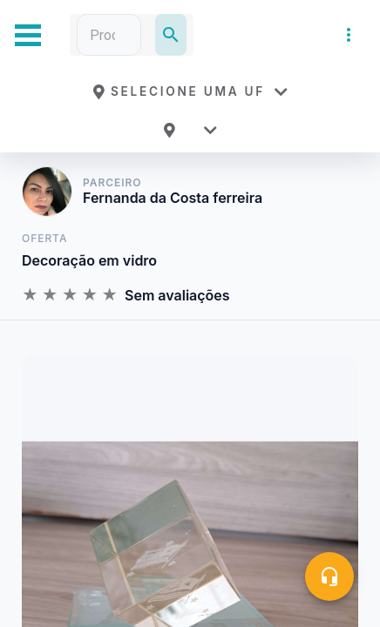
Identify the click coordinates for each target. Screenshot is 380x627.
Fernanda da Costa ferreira (172, 198)
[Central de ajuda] (329, 576)
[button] (190, 91)
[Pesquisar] (171, 35)
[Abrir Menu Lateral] (27, 35)
